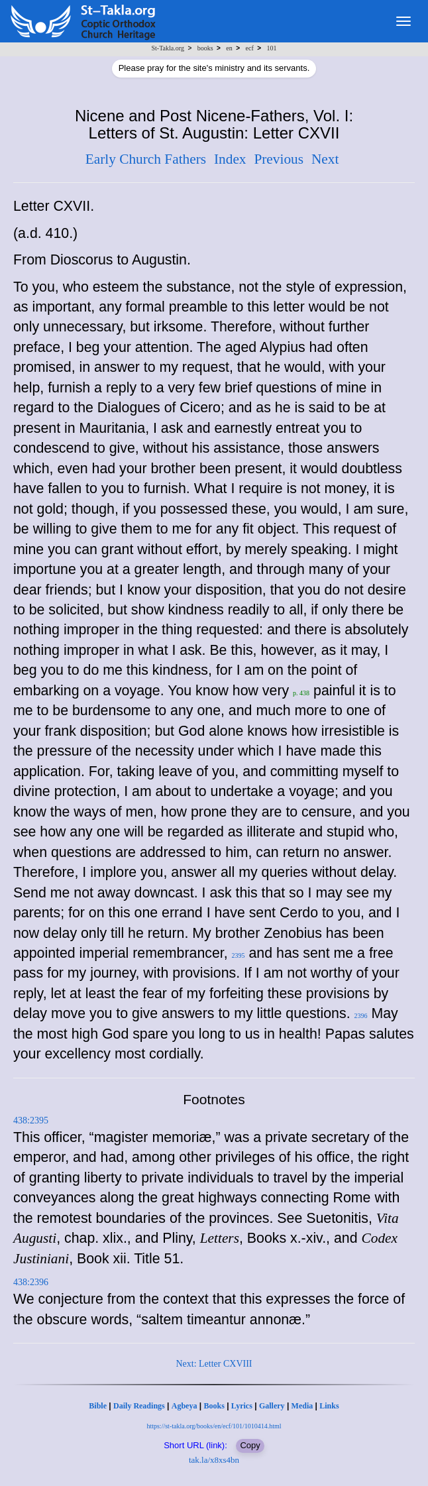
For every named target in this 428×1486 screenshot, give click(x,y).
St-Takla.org (168, 48)
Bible (98, 1405)
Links (329, 1405)
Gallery (272, 1405)
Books (213, 1405)
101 (271, 48)
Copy (250, 1445)
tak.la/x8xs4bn (214, 1460)
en (229, 48)
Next (325, 159)
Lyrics (241, 1405)
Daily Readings (139, 1405)
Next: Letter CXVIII (214, 1364)
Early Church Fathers (145, 159)
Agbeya (184, 1405)
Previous (278, 159)
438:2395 (30, 1120)
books (205, 48)
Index (230, 159)
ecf (250, 48)
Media (302, 1405)
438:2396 (30, 1282)
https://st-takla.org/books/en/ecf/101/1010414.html (213, 1426)
